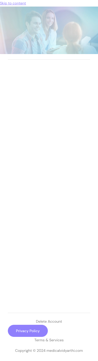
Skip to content (13, 3)
